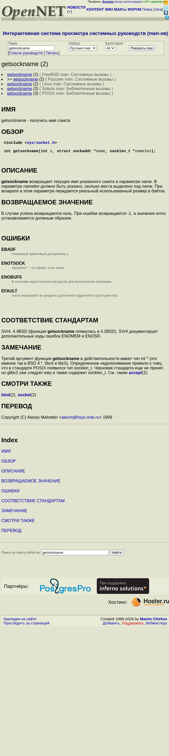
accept (135, 376)
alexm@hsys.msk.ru (80, 420)
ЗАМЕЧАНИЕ (14, 514)
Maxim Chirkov (153, 622)
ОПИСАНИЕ (13, 474)
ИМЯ (6, 454)
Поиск (147, 9)
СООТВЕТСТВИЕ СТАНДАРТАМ (33, 504)
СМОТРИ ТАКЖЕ (18, 524)
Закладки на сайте (19, 622)
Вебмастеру (156, 626)
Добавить (111, 626)
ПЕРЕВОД (11, 533)
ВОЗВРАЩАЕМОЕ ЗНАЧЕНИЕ (30, 484)
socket (24, 398)
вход (118, 1)
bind (5, 398)
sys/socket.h (41, 143)
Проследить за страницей (26, 626)
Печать (52, 53)
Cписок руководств (26, 53)
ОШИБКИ (10, 494)
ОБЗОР (8, 464)
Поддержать (133, 626)
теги (158, 9)
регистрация (132, 1)
